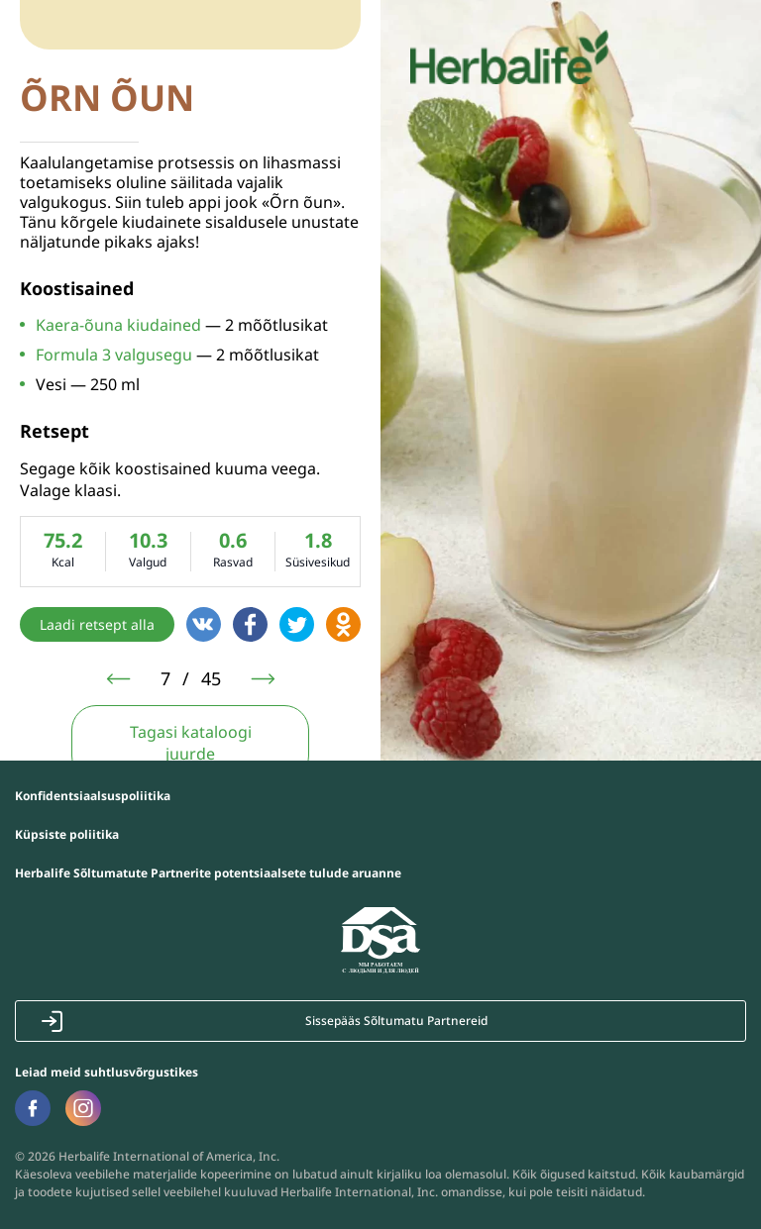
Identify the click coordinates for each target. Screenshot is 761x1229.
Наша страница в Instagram (83, 1107)
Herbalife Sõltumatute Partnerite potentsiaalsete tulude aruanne (208, 873)
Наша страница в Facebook (32, 1108)
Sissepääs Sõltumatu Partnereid (396, 1020)
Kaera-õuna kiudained (118, 325)
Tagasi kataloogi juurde (191, 743)
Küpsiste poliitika (67, 834)
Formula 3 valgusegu (114, 354)
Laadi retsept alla (97, 624)
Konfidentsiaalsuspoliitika (92, 795)
